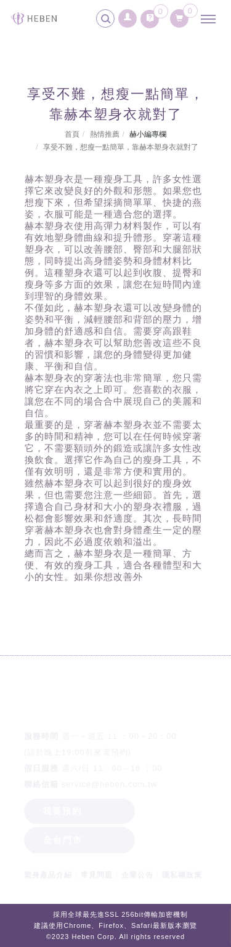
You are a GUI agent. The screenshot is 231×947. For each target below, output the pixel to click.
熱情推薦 (105, 134)
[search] (107, 20)
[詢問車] (149, 16)
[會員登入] (128, 15)
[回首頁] (34, 18)
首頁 (72, 134)
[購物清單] (180, 15)
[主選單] (211, 19)
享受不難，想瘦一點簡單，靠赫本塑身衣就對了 (120, 147)
